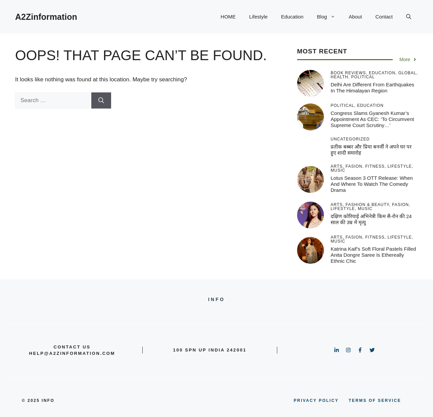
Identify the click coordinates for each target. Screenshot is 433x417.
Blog (329, 17)
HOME (228, 16)
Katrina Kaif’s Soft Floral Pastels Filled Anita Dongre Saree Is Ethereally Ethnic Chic (373, 255)
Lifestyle (258, 16)
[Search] (101, 100)
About (355, 16)
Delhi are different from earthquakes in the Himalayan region (372, 87)
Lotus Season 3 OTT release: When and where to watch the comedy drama (372, 184)
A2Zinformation (46, 17)
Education (292, 16)
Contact (384, 16)
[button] (408, 17)
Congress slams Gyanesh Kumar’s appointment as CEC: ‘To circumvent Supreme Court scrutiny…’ (372, 119)
